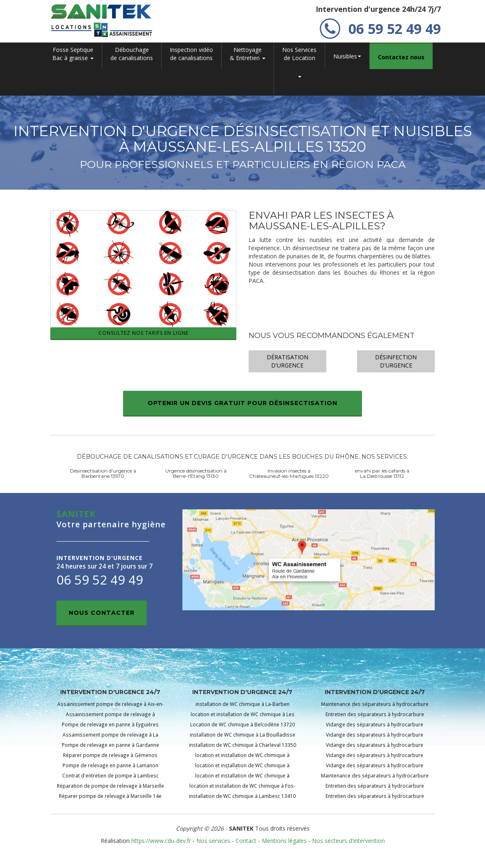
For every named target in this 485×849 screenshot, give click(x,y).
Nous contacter (102, 612)
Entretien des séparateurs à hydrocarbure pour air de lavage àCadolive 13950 (375, 717)
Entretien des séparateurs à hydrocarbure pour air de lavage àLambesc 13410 (375, 788)
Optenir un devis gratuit (242, 403)
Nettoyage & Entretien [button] (247, 54)
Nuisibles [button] (347, 56)
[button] (299, 82)
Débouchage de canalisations (131, 54)
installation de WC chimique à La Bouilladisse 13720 (242, 737)
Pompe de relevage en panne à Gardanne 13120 (110, 747)
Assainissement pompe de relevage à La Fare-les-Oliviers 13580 (110, 737)
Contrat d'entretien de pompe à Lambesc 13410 (110, 778)
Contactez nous (401, 57)
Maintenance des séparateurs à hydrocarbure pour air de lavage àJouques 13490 (375, 778)
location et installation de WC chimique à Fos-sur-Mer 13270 (242, 788)
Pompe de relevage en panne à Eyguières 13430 (110, 727)
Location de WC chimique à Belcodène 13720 (242, 724)
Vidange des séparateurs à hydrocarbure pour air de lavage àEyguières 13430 (374, 747)
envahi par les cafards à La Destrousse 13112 (382, 473)
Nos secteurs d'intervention (348, 841)
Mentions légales (284, 841)
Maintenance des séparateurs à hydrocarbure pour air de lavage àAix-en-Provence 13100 (375, 706)
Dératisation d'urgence (287, 361)
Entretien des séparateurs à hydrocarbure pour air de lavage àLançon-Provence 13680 (374, 798)
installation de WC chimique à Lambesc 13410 (242, 796)
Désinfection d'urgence (396, 361)
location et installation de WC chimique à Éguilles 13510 (242, 768)
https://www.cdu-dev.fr (161, 841)
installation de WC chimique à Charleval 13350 (242, 744)
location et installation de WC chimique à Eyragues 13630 (242, 778)
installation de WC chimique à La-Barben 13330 (242, 706)
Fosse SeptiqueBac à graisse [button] (73, 54)
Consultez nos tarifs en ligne (144, 332)
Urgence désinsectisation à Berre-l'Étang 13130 (196, 473)
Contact (246, 841)
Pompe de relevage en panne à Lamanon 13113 (110, 768)
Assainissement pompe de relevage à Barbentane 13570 (110, 717)
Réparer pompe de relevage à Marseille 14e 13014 (110, 798)
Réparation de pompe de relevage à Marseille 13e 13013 (110, 788)
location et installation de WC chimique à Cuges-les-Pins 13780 (242, 758)
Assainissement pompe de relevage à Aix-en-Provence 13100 (110, 706)
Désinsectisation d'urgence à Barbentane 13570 (103, 473)
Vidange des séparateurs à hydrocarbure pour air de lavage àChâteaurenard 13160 (375, 737)
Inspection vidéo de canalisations (191, 54)
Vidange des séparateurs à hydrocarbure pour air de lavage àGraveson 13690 (374, 768)
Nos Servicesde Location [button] (299, 54)
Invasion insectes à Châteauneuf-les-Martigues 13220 (289, 473)
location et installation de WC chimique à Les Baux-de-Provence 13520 (242, 717)
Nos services (213, 841)
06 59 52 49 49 (380, 28)
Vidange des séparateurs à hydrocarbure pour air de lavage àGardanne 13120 (374, 758)
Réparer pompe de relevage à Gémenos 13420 (110, 758)
